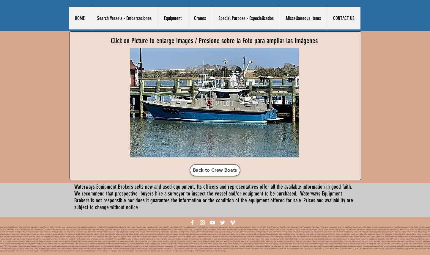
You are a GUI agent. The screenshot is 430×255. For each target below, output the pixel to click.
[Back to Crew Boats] (215, 170)
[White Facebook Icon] (192, 222)
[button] (124, 18)
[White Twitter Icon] (222, 222)
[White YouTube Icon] (212, 222)
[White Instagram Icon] (202, 222)
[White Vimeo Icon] (232, 222)
